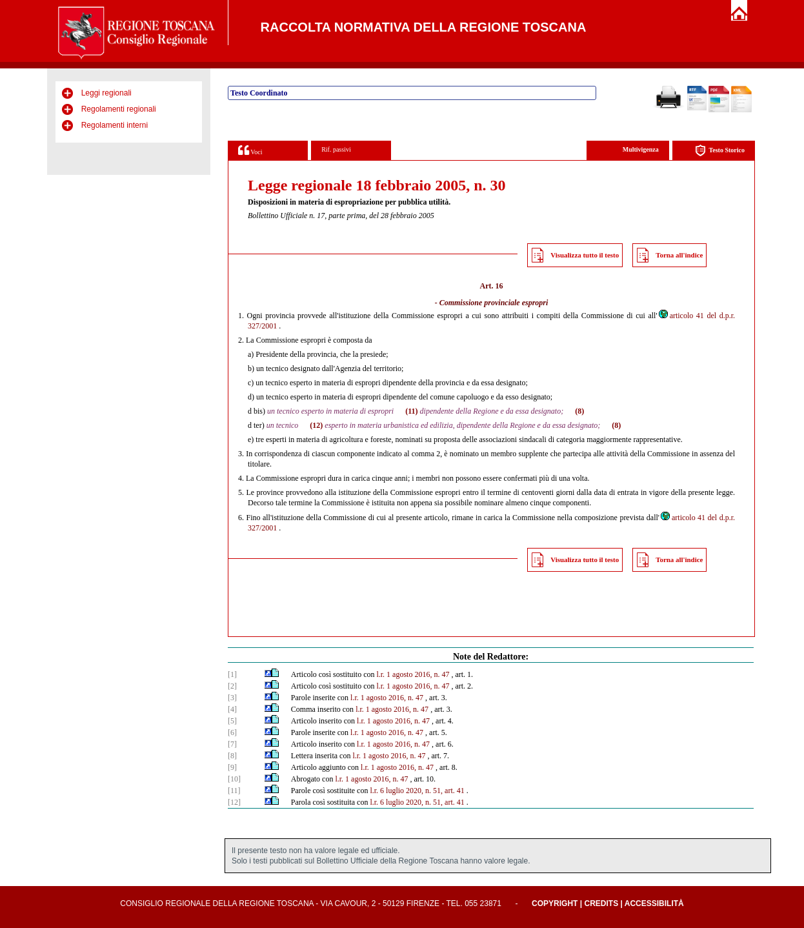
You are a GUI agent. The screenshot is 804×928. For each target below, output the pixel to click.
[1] (232, 674)
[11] (234, 790)
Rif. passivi (336, 149)
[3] (232, 697)
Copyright (555, 903)
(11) (411, 411)
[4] (232, 709)
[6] (232, 732)
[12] (234, 802)
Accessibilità (654, 903)
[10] (234, 778)
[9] (232, 767)
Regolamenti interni (114, 125)
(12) (316, 425)
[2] (232, 686)
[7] (232, 744)
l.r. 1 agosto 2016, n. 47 (412, 674)
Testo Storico (720, 151)
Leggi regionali (106, 92)
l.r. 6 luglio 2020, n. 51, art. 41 (417, 790)
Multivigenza (641, 149)
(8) (579, 411)
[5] (232, 720)
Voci (250, 150)
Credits (601, 903)
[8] (232, 755)
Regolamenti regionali (118, 109)
